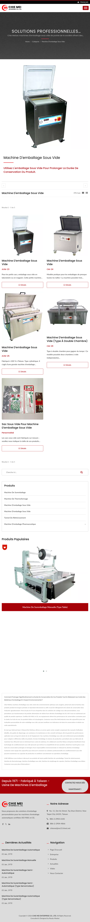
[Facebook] (2, 824)
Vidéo (52, 868)
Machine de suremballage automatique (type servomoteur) (21, 897)
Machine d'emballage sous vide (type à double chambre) (67, 339)
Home (27, 42)
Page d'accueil (56, 850)
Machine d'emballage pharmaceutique (20, 524)
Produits (53, 859)
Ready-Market (54, 918)
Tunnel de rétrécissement (15, 518)
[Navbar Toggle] (86, 8)
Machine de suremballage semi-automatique (17, 872)
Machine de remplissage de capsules (53, 761)
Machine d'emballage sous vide (53, 42)
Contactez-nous (9, 764)
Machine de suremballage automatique (21, 850)
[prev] (4, 185)
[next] (85, 185)
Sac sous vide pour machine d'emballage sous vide (20, 425)
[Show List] (86, 192)
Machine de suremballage (15, 492)
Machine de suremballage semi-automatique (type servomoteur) (18, 884)
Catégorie (35, 42)
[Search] (38, 472)
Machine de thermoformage (16, 499)
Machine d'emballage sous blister (75, 761)
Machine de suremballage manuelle (19, 860)
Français (84, 2)
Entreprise (54, 854)
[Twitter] (6, 824)
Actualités (54, 864)
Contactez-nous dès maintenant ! (75, 786)
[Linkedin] (9, 824)
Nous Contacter (56, 873)
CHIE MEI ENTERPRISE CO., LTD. (44, 916)
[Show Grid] (83, 192)
